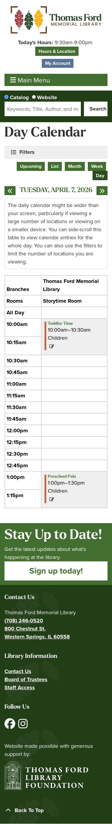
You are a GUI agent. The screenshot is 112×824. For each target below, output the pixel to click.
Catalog (19, 97)
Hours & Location (57, 51)
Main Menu (30, 80)
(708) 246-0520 (23, 620)
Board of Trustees (25, 679)
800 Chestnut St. (25, 628)
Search (98, 109)
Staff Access (19, 687)
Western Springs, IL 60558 (37, 637)
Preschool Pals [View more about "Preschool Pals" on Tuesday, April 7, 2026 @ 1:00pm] (62, 477)
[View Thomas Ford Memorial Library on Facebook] (10, 726)
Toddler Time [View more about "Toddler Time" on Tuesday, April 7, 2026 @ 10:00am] (60, 324)
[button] (55, 43)
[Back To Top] (56, 810)
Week (97, 166)
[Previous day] (10, 190)
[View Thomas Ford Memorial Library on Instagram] (23, 726)
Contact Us (17, 671)
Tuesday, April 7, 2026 (56, 190)
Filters (27, 152)
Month (75, 166)
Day (100, 175)
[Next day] (102, 190)
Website (47, 97)
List (55, 166)
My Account (57, 63)
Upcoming (31, 166)
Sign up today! (56, 571)
